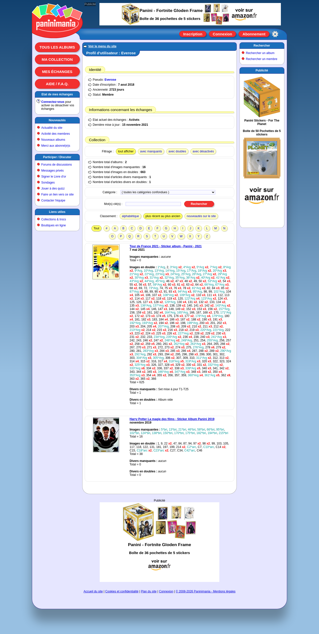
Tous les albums (57, 47)
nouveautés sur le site (201, 216)
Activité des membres (55, 133)
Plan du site (149, 591)
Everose (110, 79)
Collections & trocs (53, 219)
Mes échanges (57, 71)
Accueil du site (93, 591)
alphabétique (130, 216)
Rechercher (261, 45)
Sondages (48, 182)
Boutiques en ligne (53, 225)
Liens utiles (57, 212)
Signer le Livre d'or (53, 176)
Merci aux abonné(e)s (55, 145)
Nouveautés (57, 120)
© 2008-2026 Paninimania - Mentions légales (206, 591)
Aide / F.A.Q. (57, 84)
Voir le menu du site (102, 46)
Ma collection (57, 59)
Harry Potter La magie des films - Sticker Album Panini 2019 (172, 419)
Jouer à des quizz (53, 188)
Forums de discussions (56, 164)
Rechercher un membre (261, 59)
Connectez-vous (53, 102)
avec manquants (151, 151)
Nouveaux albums (53, 139)
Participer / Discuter (57, 157)
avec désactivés (203, 151)
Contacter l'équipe (53, 200)
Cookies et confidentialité (121, 591)
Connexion (222, 34)
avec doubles (177, 151)
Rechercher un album (260, 53)
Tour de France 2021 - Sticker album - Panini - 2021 (166, 246)
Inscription (192, 34)
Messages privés (52, 170)
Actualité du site (52, 127)
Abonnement (253, 34)
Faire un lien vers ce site (57, 194)
